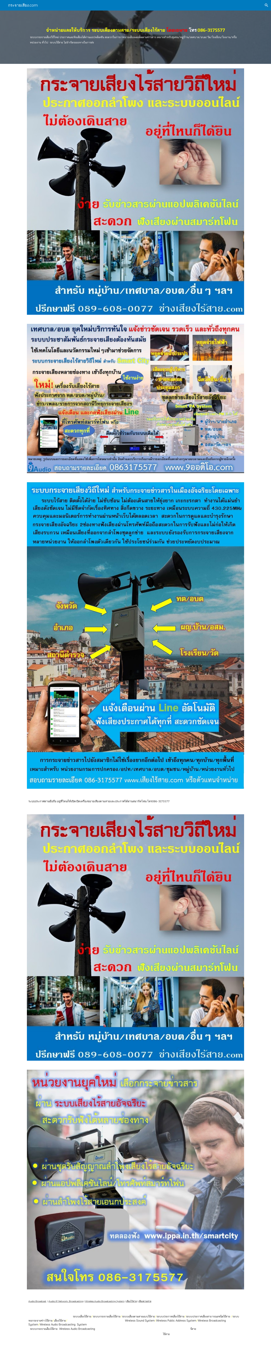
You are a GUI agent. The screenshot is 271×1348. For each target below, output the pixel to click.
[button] (266, 5)
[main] (135, 37)
